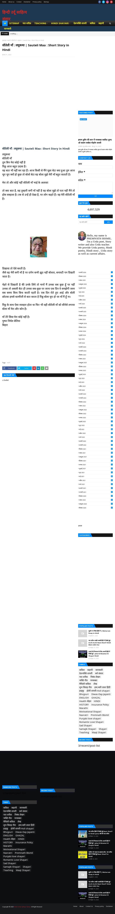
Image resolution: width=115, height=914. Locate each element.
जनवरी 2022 (96, 445)
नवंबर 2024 (96, 319)
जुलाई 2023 (96, 374)
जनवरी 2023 (96, 398)
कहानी (8, 40)
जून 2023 (96, 378)
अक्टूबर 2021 (96, 457)
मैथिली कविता (85, 683)
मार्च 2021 (96, 484)
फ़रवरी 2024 (96, 347)
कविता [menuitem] (92, 23)
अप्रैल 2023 (96, 386)
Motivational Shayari (90, 711)
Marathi (83, 708)
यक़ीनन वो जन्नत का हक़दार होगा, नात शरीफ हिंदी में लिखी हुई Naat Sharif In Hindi (100, 854)
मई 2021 (96, 476)
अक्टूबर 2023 (96, 363)
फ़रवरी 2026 (96, 272)
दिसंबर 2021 (96, 449)
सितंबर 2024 (96, 327)
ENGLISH (84, 697)
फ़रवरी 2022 (96, 441)
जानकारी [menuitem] (7, 28)
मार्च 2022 (96, 437)
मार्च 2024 (96, 343)
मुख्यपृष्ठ (4, 40)
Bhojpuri (84, 694)
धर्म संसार (99, 673)
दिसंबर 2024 (96, 315)
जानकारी (99, 669)
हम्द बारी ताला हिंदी (102, 687)
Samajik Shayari (87, 729)
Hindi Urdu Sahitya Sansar (22, 907)
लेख (95, 683)
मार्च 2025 (96, 304)
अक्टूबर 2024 (96, 323)
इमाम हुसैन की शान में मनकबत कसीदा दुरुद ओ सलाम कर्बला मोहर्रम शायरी (95, 141)
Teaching (84, 732)
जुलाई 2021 (96, 469)
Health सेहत (85, 701)
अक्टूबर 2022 (96, 410)
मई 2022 (96, 429)
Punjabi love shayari (90, 718)
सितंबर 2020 (96, 508)
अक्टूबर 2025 (96, 284)
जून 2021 (96, 472)
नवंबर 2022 (96, 406)
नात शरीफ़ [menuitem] (27, 23)
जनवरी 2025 (96, 312)
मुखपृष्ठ (80, 526)
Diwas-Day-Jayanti (100, 694)
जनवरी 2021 (96, 492)
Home (4, 2)
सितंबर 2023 (96, 367)
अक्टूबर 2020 (96, 504)
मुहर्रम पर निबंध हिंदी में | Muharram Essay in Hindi (99, 632)
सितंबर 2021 (96, 461)
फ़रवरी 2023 (96, 394)
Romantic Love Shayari (91, 722)
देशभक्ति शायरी (85, 673)
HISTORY (84, 704)
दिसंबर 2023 (96, 355)
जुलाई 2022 (96, 421)
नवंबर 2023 (96, 359)
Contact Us (89, 906)
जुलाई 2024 (96, 335)
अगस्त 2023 (96, 370)
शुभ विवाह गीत (85, 687)
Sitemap (46, 2)
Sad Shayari (85, 725)
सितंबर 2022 (96, 414)
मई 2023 (96, 382)
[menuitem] (5, 23)
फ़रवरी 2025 (96, 308)
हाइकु (81, 690)
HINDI (97, 701)
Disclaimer (27, 2)
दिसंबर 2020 (96, 496)
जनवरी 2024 (96, 351)
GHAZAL (96, 697)
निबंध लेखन (95, 676)
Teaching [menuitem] (40, 23)
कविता (82, 669)
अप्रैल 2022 (96, 433)
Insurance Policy (100, 704)
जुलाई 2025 (96, 288)
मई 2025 (96, 296)
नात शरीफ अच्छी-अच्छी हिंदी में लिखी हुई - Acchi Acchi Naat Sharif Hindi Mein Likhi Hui (99, 642)
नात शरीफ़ (83, 676)
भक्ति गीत (83, 680)
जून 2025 (96, 292)
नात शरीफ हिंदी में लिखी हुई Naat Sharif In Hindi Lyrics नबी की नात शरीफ (100, 832)
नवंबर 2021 (96, 453)
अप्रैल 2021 (96, 480)
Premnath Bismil (100, 715)
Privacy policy (37, 2)
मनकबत (93, 680)
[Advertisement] (38, 84)
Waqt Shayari (99, 732)
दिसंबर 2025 (96, 276)
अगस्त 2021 (96, 465)
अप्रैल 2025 (96, 300)
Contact (19, 2)
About (81, 906)
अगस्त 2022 (96, 418)
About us (11, 2)
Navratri (83, 715)
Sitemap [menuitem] (14, 23)
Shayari (103, 729)
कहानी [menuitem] (101, 23)
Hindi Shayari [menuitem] (60, 23)
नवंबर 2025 (96, 280)
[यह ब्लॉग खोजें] (91, 222)
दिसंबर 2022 (96, 402)
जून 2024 (96, 339)
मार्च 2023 (96, 390)
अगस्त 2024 (96, 331)
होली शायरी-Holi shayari (98, 690)
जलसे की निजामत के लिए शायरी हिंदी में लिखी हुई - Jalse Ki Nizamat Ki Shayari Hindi (99, 654)
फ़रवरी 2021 (96, 488)
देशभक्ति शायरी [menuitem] (80, 23)
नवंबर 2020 (96, 500)
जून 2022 (96, 425)
